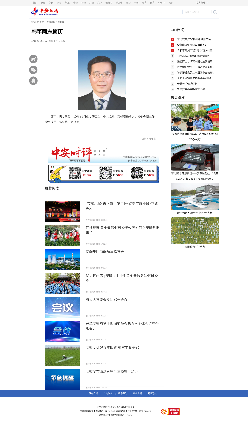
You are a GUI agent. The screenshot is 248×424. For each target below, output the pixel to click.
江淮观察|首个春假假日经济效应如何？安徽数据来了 (122, 230)
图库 (152, 2)
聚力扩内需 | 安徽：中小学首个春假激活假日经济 (122, 278)
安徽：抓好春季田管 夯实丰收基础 (112, 347)
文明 (91, 2)
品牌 (99, 2)
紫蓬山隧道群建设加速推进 (192, 44)
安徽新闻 (51, 22)
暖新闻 (108, 2)
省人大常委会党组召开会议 (106, 300)
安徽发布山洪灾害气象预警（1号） (113, 371)
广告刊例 (108, 393)
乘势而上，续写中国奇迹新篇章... (195, 61)
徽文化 (119, 2)
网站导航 (152, 393)
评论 (83, 2)
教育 (144, 2)
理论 (75, 2)
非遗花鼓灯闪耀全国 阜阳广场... (195, 39)
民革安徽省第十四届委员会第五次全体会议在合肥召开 (122, 326)
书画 (136, 2)
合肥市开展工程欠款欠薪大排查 (195, 50)
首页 (35, 2)
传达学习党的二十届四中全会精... (195, 67)
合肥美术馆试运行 (187, 83)
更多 (171, 2)
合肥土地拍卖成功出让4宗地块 (194, 78)
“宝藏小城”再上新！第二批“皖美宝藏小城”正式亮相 (122, 206)
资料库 (61, 22)
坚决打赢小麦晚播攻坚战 (191, 89)
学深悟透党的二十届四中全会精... (195, 72)
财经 (128, 2)
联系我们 (122, 393)
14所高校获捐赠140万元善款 (193, 56)
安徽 (43, 2)
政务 (59, 2)
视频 (67, 2)
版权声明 (137, 393)
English (161, 2)
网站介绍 (94, 393)
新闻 (51, 2)
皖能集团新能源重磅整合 (105, 252)
